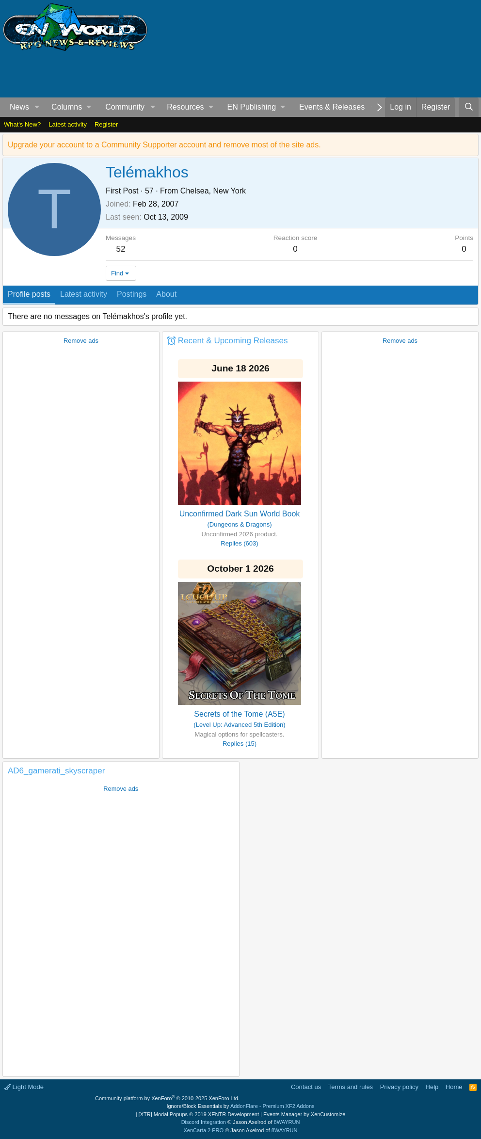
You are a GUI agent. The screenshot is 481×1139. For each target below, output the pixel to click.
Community (124, 107)
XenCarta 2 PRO (204, 1130)
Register (106, 124)
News (19, 107)
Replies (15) (240, 743)
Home (454, 1087)
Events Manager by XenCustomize (304, 1114)
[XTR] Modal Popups (199, 1114)
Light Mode (24, 1087)
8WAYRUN (287, 1122)
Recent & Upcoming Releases (233, 340)
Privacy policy (399, 1087)
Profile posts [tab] (29, 294)
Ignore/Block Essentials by (240, 1106)
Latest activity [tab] (83, 294)
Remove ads (81, 340)
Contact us (306, 1087)
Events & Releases (332, 107)
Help (432, 1087)
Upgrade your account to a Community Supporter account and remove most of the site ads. (164, 145)
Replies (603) (239, 543)
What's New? (22, 124)
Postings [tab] (131, 294)
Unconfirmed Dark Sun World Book (239, 514)
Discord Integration (203, 1122)
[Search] (469, 107)
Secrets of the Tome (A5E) (239, 714)
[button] (37, 107)
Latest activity (67, 124)
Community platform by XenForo (167, 1098)
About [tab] (166, 294)
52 (121, 249)
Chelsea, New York (213, 191)
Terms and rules (350, 1087)
